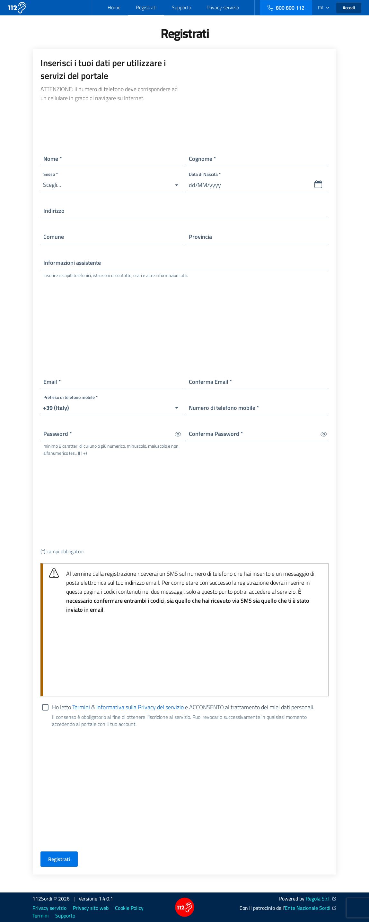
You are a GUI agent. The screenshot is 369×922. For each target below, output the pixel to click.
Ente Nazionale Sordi (307, 908)
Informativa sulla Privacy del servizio (140, 707)
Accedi (349, 7)
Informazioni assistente (72, 262)
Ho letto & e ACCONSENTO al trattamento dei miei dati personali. (190, 707)
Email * (52, 381)
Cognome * (202, 158)
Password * (57, 433)
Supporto (181, 7)
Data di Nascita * (205, 174)
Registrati (146, 7)
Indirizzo (54, 210)
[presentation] (89, 833)
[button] (111, 185)
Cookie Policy (129, 908)
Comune (53, 236)
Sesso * (50, 174)
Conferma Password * (216, 433)
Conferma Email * (210, 381)
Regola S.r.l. (318, 898)
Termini (81, 707)
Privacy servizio (222, 7)
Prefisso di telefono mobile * (70, 397)
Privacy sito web (91, 908)
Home (114, 7)
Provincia (200, 236)
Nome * (52, 158)
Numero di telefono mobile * (224, 407)
